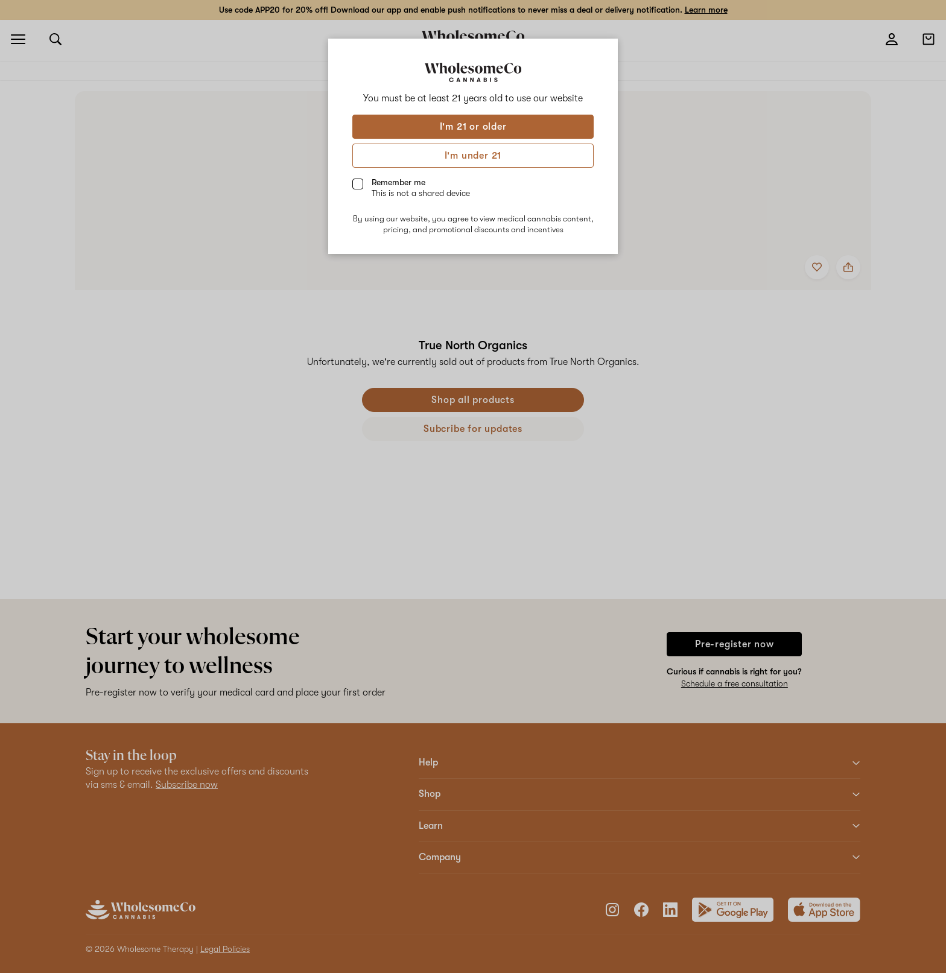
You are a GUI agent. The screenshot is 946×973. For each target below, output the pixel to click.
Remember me (421, 187)
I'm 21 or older (473, 126)
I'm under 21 (473, 155)
